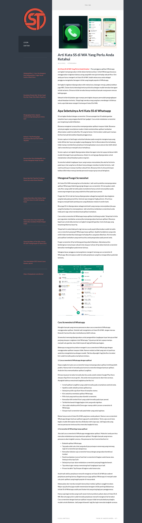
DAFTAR (27, 46)
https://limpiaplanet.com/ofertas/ (34, 274)
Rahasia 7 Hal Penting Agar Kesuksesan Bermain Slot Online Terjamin (33, 138)
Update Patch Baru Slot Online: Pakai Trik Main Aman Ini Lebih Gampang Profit (35, 200)
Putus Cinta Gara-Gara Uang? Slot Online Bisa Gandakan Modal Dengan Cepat (35, 221)
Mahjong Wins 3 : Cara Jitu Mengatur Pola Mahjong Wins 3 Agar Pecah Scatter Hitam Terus (35, 75)
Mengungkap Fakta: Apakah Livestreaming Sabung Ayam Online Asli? (34, 117)
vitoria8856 (72, 63)
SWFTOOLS (66, 518)
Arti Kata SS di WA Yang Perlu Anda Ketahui (86, 57)
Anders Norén (108, 518)
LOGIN (26, 42)
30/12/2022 (61, 63)
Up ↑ (116, 518)
